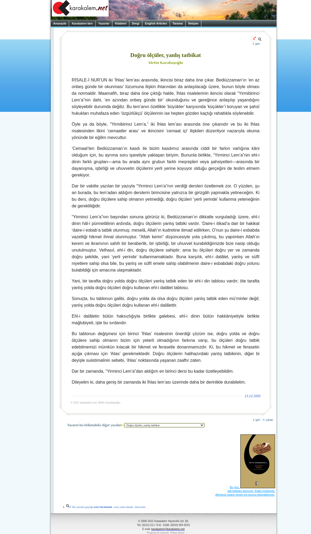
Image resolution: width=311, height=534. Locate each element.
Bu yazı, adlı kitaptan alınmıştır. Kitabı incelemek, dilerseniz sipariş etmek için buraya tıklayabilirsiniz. (245, 491)
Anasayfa (59, 23)
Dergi (135, 23)
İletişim (193, 23)
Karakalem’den (82, 23)
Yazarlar (103, 23)
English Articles (156, 23)
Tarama (178, 23)
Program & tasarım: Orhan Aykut (166, 532)
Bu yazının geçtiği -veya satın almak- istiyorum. (106, 507)
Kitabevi (120, 23)
